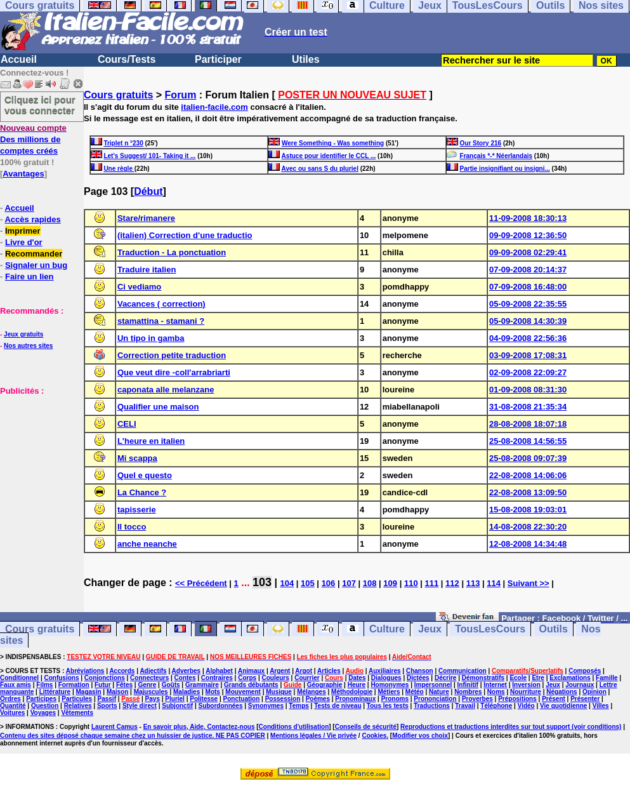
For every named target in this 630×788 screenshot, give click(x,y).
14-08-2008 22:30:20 (528, 526)
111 (432, 583)
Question (44, 705)
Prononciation (435, 698)
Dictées (418, 677)
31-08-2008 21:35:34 (528, 406)
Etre (538, 677)
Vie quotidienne (563, 705)
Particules (77, 698)
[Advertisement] (38, 459)
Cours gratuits (118, 95)
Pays (152, 698)
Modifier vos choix (420, 735)
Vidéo (526, 705)
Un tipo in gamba (150, 338)
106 (329, 583)
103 (262, 582)
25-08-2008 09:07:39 (528, 458)
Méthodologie (351, 691)
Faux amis (15, 684)
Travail (465, 705)
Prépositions (517, 698)
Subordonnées (220, 705)
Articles (329, 670)
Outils (553, 629)
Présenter (585, 698)
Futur (103, 684)
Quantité (13, 705)
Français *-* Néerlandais (496, 155)
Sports (107, 705)
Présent (553, 698)
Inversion (526, 684)
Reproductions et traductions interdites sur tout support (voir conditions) (510, 726)
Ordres (10, 698)
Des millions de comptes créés (33, 139)
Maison (117, 691)
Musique (279, 691)
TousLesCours (490, 629)
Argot (303, 670)
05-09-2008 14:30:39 (528, 321)
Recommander (33, 253)
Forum (181, 95)
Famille (606, 677)
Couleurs (275, 677)
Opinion (594, 691)
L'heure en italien (151, 441)
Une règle (118, 168)
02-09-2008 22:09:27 (528, 372)
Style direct (139, 705)
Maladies (186, 691)
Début (148, 191)
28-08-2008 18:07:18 (528, 424)
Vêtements (77, 712)
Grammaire (202, 684)
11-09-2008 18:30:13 (528, 218)
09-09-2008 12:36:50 (528, 235)
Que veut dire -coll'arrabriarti (173, 372)
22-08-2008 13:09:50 (528, 492)
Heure (356, 684)
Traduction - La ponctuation (171, 252)
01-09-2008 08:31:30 (528, 389)
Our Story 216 (481, 143)
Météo (414, 691)
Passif (107, 698)
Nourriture (525, 691)
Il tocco (132, 526)
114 (494, 583)
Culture (387, 629)
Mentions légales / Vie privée (313, 735)
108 (370, 583)
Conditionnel (19, 677)
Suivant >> (528, 583)
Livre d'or (24, 242)
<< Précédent (201, 583)
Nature (439, 691)
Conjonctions (104, 677)
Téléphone (496, 705)
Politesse (204, 698)
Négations (561, 691)
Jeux (429, 629)
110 (411, 583)
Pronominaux (355, 698)
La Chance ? (141, 492)
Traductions (432, 705)
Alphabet (219, 670)
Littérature (54, 691)
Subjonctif (177, 705)
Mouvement (243, 691)
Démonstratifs (483, 677)
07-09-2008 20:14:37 (528, 269)
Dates (356, 677)
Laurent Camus (114, 726)
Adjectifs (153, 670)
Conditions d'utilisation (294, 726)
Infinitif (467, 684)
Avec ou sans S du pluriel (320, 168)
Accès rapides (32, 219)
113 (473, 583)
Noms (496, 691)
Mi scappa (137, 458)
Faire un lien (29, 276)
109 (390, 583)
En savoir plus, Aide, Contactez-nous (199, 726)
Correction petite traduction (171, 355)
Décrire (445, 677)
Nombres (468, 691)
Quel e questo (144, 475)
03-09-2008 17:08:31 (528, 355)
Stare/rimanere (146, 218)
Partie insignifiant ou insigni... (505, 168)
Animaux (251, 670)
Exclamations (569, 677)
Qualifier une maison (158, 406)
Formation (73, 684)
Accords (122, 670)
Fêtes (124, 684)
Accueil (19, 59)
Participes (41, 698)
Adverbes (186, 670)
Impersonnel (433, 684)
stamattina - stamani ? (160, 321)
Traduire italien (146, 269)
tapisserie (136, 509)
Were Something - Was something (333, 143)
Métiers (388, 691)
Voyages (43, 712)
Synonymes (266, 705)
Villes (601, 705)
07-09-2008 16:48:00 (528, 286)
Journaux (579, 684)
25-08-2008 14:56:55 (528, 441)
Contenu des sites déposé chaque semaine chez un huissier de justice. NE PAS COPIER (132, 735)
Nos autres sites (28, 345)
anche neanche (147, 544)
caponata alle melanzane (165, 389)
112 (452, 583)
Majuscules (151, 691)
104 (287, 583)
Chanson (419, 670)
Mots (213, 691)
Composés (584, 670)
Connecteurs (149, 677)
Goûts (171, 684)
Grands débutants (251, 684)
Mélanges (311, 691)
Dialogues (386, 677)
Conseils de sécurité (366, 726)
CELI (126, 424)
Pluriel (175, 698)
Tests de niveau (337, 705)
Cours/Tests (126, 59)
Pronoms (395, 698)
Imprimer (23, 231)
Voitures (12, 712)
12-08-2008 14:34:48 (528, 544)
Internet (495, 684)
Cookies (374, 735)
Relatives (78, 705)
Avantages (23, 173)
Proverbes (477, 698)
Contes (185, 677)
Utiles (306, 59)
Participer (218, 59)
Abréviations (85, 670)
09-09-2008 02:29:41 (528, 252)
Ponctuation (241, 698)
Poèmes (318, 698)
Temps (299, 705)
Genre (147, 684)
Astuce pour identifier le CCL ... (329, 155)
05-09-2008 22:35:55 (528, 304)
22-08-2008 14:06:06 (528, 475)
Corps (247, 677)
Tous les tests (388, 705)
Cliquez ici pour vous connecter (39, 105)
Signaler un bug (36, 265)
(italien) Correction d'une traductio (185, 235)
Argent (280, 670)
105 (308, 583)
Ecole (518, 677)
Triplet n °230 (123, 143)
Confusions (61, 677)
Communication (462, 670)
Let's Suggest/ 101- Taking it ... (149, 155)
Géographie (325, 684)
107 (349, 583)
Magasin (89, 691)
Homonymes (390, 684)
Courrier (306, 677)
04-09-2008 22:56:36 (528, 338)
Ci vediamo (139, 286)
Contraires (217, 677)
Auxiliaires (385, 670)
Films (44, 684)
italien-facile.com (214, 107)
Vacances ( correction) (161, 304)
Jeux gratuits (23, 334)
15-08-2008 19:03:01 (528, 509)
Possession (283, 698)
